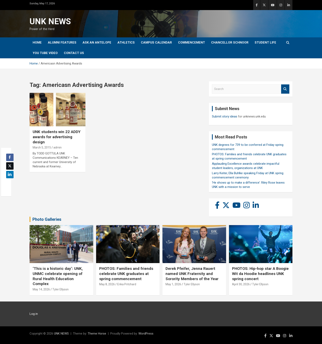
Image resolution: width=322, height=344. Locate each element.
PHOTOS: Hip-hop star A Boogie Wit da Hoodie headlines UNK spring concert (260, 273)
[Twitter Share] (10, 166)
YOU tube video (45, 53)
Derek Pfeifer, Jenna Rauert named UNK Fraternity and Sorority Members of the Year (192, 273)
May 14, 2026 (41, 289)
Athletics (126, 42)
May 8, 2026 (107, 284)
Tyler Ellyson (60, 289)
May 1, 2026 (173, 284)
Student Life (265, 42)
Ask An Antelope (97, 42)
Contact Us (74, 53)
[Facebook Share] (10, 157)
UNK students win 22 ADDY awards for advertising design (56, 136)
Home (37, 42)
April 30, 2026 (241, 284)
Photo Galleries (46, 219)
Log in (34, 314)
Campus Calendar (156, 42)
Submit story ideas (224, 116)
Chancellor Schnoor (229, 42)
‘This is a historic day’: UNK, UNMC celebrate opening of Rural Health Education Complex (58, 276)
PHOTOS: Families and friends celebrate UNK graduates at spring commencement (126, 273)
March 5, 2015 (42, 147)
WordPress (145, 333)
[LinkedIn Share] (10, 174)
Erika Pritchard (126, 284)
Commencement (191, 42)
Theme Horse (97, 333)
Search (285, 89)
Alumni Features (62, 42)
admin (57, 147)
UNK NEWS (50, 21)
